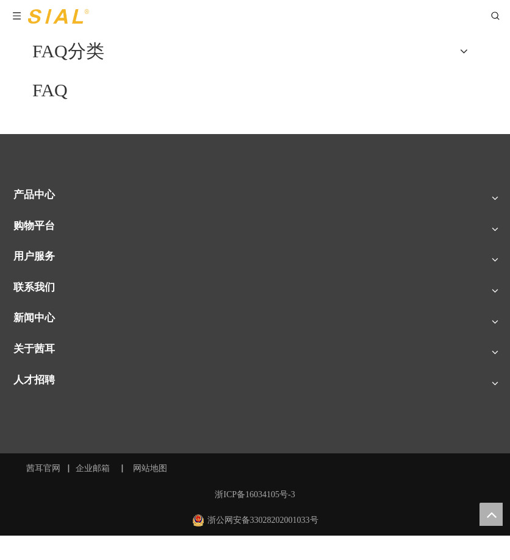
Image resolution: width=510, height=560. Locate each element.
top (491, 514)
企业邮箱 (93, 468)
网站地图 (151, 468)
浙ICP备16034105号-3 (255, 494)
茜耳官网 (43, 468)
